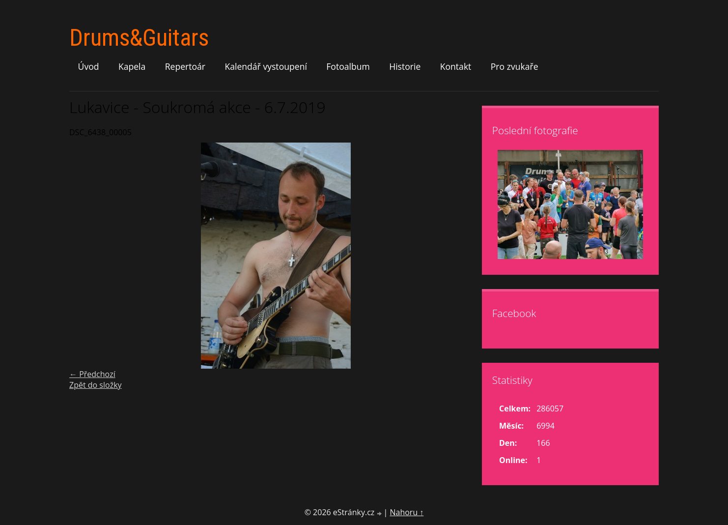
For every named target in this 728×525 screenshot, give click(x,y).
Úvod (88, 66)
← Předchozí (92, 374)
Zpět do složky (95, 384)
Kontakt (456, 66)
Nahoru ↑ (406, 512)
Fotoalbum (348, 66)
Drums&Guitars (139, 38)
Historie (404, 66)
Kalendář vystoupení (265, 66)
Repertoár (185, 66)
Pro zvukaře (514, 66)
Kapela (131, 66)
